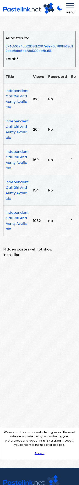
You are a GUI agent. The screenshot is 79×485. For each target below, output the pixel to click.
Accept (39, 453)
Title (10, 76)
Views (38, 76)
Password (57, 76)
